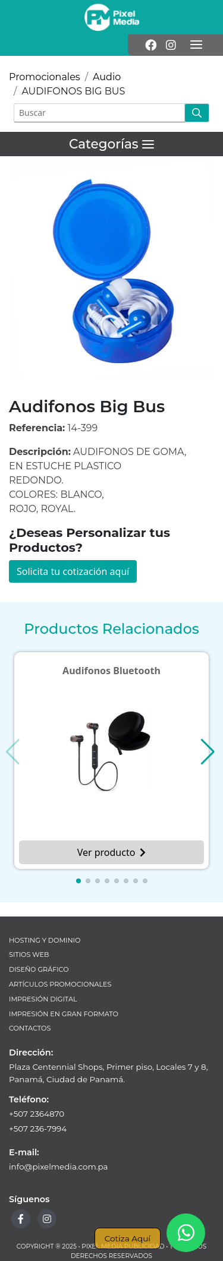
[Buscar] (99, 112)
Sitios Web (29, 954)
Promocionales (44, 77)
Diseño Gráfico (39, 969)
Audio (107, 77)
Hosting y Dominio (44, 940)
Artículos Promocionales (60, 984)
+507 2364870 (36, 1113)
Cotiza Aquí (127, 1238)
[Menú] (196, 45)
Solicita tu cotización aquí (73, 571)
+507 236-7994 (38, 1128)
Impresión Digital (43, 999)
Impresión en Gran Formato (63, 1014)
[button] (78, 880)
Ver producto (111, 852)
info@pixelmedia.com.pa (58, 1166)
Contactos (30, 1028)
